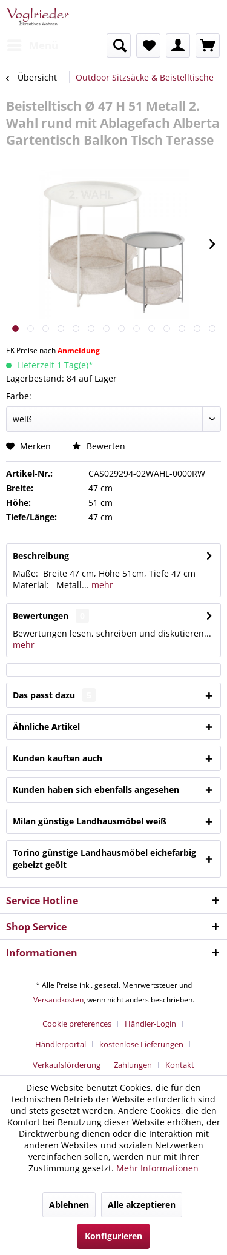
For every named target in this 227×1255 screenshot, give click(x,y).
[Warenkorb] (208, 45)
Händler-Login (150, 1023)
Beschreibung (41, 555)
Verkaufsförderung (66, 1064)
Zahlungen (133, 1064)
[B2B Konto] (178, 45)
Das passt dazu (54, 695)
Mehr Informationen (157, 1168)
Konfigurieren (113, 1236)
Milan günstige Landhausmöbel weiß (89, 821)
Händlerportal (60, 1044)
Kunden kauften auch (57, 758)
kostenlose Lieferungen (141, 1044)
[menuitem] (32, 45)
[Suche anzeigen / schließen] (119, 45)
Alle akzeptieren (142, 1204)
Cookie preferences (76, 1023)
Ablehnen (69, 1204)
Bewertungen (40, 615)
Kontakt (179, 1064)
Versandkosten (58, 1000)
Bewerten (98, 446)
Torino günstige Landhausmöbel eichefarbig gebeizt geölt (104, 858)
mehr (101, 585)
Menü (32, 44)
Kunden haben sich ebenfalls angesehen (96, 789)
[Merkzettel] (148, 45)
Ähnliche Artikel (46, 726)
